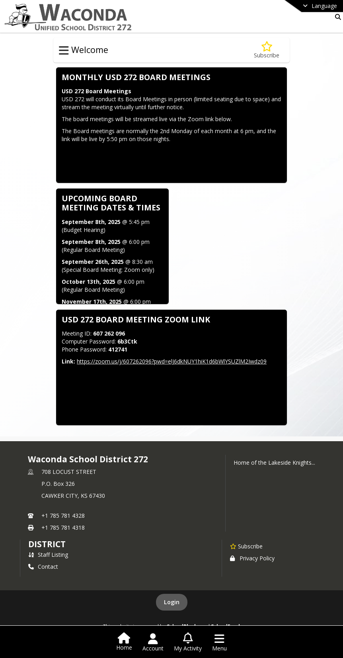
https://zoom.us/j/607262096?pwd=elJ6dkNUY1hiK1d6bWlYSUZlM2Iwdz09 (172, 361)
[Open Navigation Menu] (219, 642)
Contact (43, 566)
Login (171, 602)
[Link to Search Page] (336, 17)
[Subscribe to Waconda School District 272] (246, 546)
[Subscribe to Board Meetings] (266, 50)
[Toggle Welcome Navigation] (64, 50)
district (47, 544)
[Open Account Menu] (153, 642)
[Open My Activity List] (188, 642)
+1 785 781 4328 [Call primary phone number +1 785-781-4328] (63, 515)
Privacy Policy (252, 558)
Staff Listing (48, 554)
